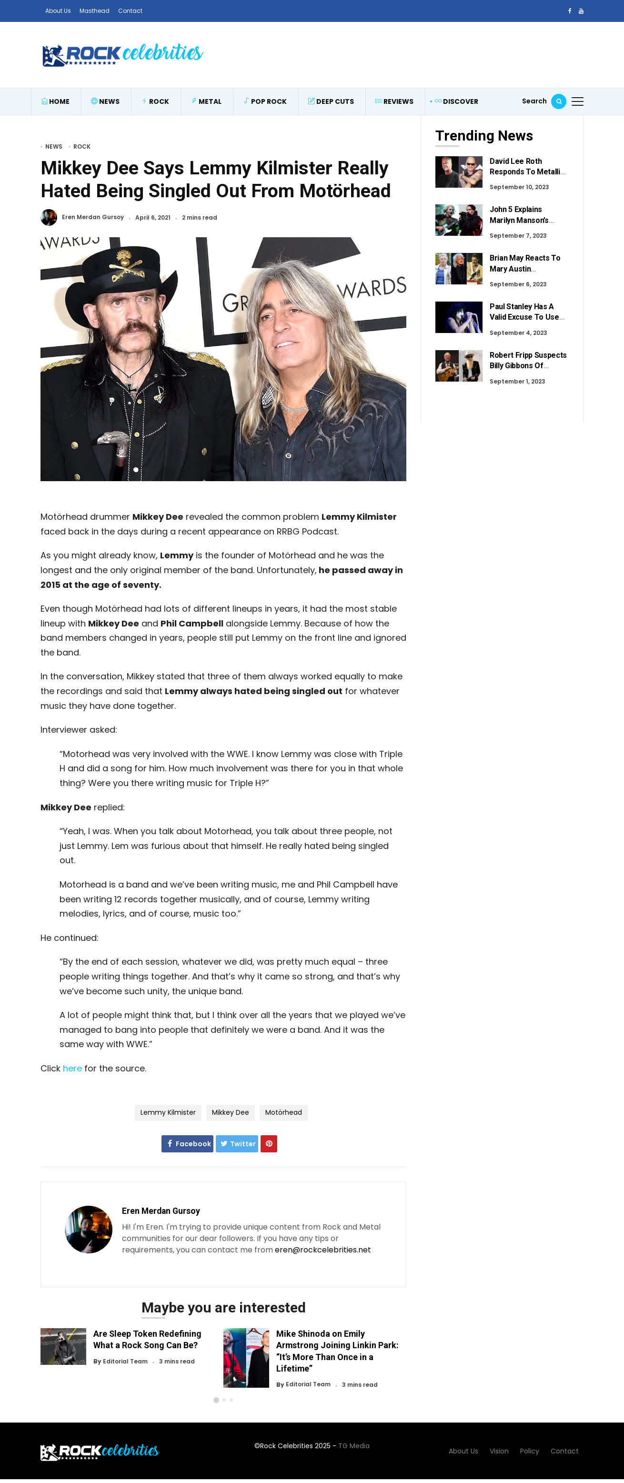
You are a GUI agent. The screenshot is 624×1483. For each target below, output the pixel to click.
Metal (206, 101)
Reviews (394, 101)
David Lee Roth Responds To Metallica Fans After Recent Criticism (529, 177)
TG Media (354, 1446)
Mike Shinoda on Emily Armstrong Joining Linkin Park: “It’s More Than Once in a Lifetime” (337, 1351)
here (72, 1068)
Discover (456, 101)
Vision (499, 1451)
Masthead (95, 11)
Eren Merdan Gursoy (93, 217)
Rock (155, 101)
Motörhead (283, 1112)
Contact (130, 11)
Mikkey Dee (230, 1112)
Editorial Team (125, 1362)
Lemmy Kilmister (168, 1112)
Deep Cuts (331, 101)
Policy (529, 1451)
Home (55, 101)
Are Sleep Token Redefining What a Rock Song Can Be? (147, 1339)
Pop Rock (265, 101)
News (105, 101)
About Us (58, 11)
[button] (216, 1400)
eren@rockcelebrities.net (323, 1249)
